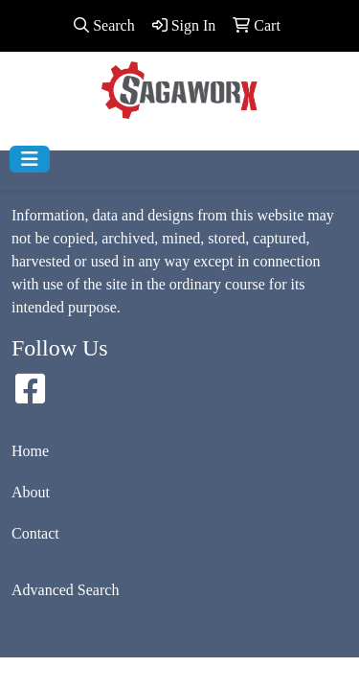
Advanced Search (65, 590)
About (30, 492)
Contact (35, 533)
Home (30, 451)
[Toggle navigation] (30, 159)
